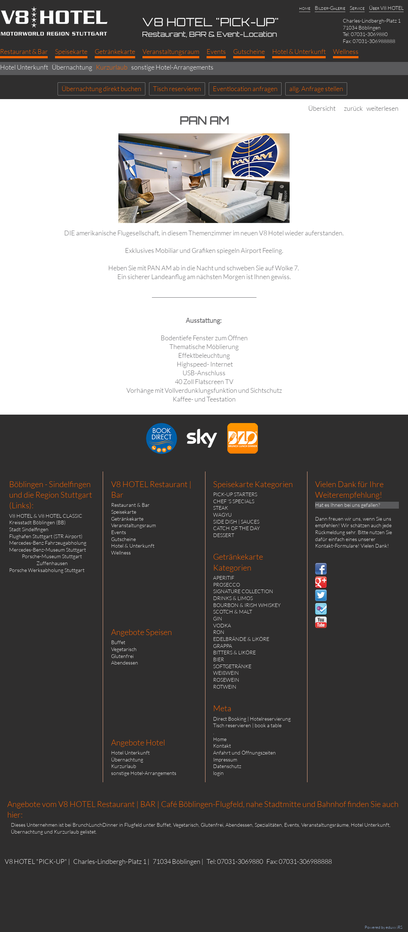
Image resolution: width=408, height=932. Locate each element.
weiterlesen (382, 108)
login (218, 773)
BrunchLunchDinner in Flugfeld (107, 825)
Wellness (121, 552)
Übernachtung (127, 759)
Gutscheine (123, 539)
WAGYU (222, 515)
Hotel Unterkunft (130, 752)
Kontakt (222, 746)
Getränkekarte (127, 519)
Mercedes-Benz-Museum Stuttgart (47, 550)
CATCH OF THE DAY (236, 528)
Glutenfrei (122, 656)
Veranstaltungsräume (325, 825)
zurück (353, 108)
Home (220, 739)
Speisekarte (123, 512)
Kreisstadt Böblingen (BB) (37, 522)
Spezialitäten (268, 825)
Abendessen (124, 662)
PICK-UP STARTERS (235, 494)
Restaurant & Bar (130, 505)
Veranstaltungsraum (133, 525)
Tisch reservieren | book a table (247, 725)
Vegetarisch (124, 649)
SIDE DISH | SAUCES (236, 521)
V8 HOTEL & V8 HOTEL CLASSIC (45, 516)
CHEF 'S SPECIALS (233, 501)
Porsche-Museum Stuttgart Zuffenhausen (52, 559)
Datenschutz (227, 766)
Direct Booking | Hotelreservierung (252, 719)
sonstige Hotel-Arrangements (143, 773)
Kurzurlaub (123, 766)
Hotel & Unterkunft (132, 546)
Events (118, 532)
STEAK (220, 508)
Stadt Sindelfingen (28, 529)
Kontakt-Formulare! (337, 546)
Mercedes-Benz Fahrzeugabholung (47, 543)
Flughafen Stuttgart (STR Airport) (45, 536)
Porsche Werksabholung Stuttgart (47, 570)
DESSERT (223, 535)
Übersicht (322, 108)
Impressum (225, 759)
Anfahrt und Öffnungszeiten (244, 752)
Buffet (118, 642)
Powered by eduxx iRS (384, 927)
